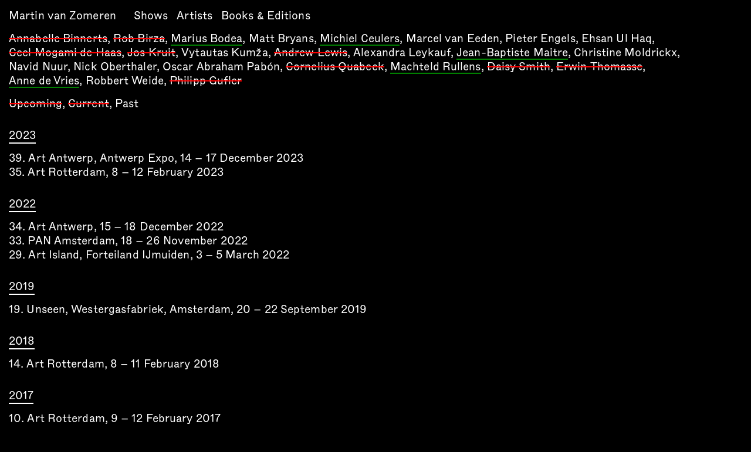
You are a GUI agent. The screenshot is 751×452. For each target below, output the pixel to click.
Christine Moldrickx (625, 52)
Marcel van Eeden (453, 38)
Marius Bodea (206, 39)
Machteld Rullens (435, 67)
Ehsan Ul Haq (616, 38)
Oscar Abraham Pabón (221, 66)
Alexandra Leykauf (402, 52)
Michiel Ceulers (360, 39)
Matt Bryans (281, 38)
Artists (194, 15)
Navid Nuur (38, 66)
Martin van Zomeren (62, 15)
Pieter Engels (540, 38)
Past (126, 103)
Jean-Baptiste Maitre (512, 53)
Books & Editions (265, 15)
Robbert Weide (125, 80)
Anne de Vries (44, 81)
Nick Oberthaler (115, 66)
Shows (151, 15)
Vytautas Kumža (224, 52)
